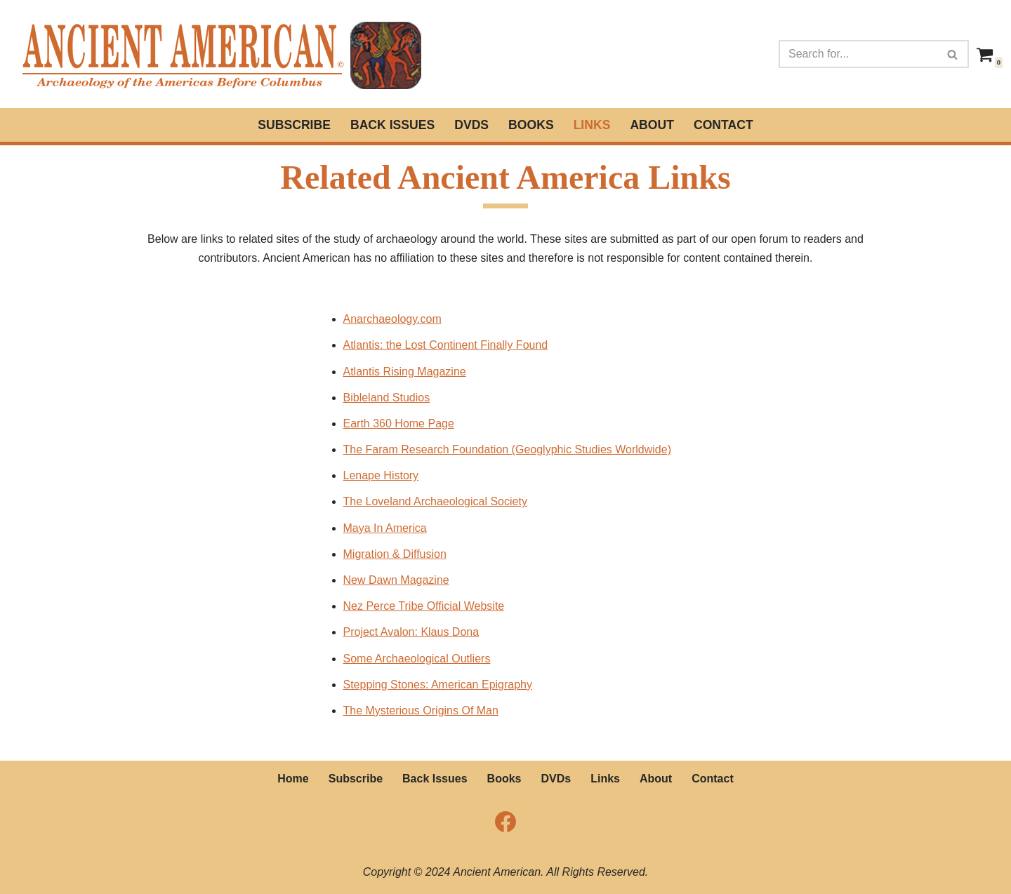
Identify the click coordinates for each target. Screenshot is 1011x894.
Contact (723, 125)
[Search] (858, 54)
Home (292, 779)
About (652, 125)
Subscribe (294, 125)
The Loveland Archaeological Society (435, 501)
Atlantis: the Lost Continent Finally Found (445, 345)
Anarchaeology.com (392, 319)
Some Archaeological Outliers (417, 659)
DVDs (471, 125)
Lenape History (381, 475)
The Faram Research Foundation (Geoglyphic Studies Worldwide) (507, 449)
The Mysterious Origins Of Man (420, 710)
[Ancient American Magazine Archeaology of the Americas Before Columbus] (220, 54)
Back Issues (392, 125)
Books (531, 125)
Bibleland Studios (386, 397)
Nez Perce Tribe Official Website (424, 606)
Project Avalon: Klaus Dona (411, 632)
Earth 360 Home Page (398, 423)
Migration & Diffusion (395, 554)
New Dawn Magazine (396, 580)
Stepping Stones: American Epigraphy (438, 684)
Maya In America (385, 528)
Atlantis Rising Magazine (404, 372)
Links (592, 125)
